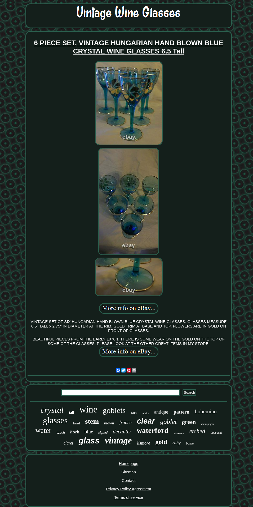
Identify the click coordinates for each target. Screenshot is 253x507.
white (146, 413)
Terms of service (128, 497)
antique (161, 412)
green (189, 422)
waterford (152, 430)
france (125, 422)
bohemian (206, 411)
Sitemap (128, 472)
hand (76, 423)
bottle (190, 443)
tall (71, 413)
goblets (114, 410)
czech (61, 432)
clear (146, 421)
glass (88, 440)
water (43, 430)
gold (161, 441)
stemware (179, 433)
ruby (176, 442)
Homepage (128, 463)
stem (92, 421)
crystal (52, 410)
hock (74, 431)
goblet (168, 421)
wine (88, 409)
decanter (122, 431)
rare (134, 412)
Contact (129, 480)
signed (103, 432)
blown (109, 423)
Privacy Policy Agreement (128, 489)
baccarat (216, 432)
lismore (143, 443)
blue (89, 431)
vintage (118, 440)
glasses (55, 420)
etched (197, 431)
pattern (181, 412)
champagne (207, 423)
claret (68, 443)
